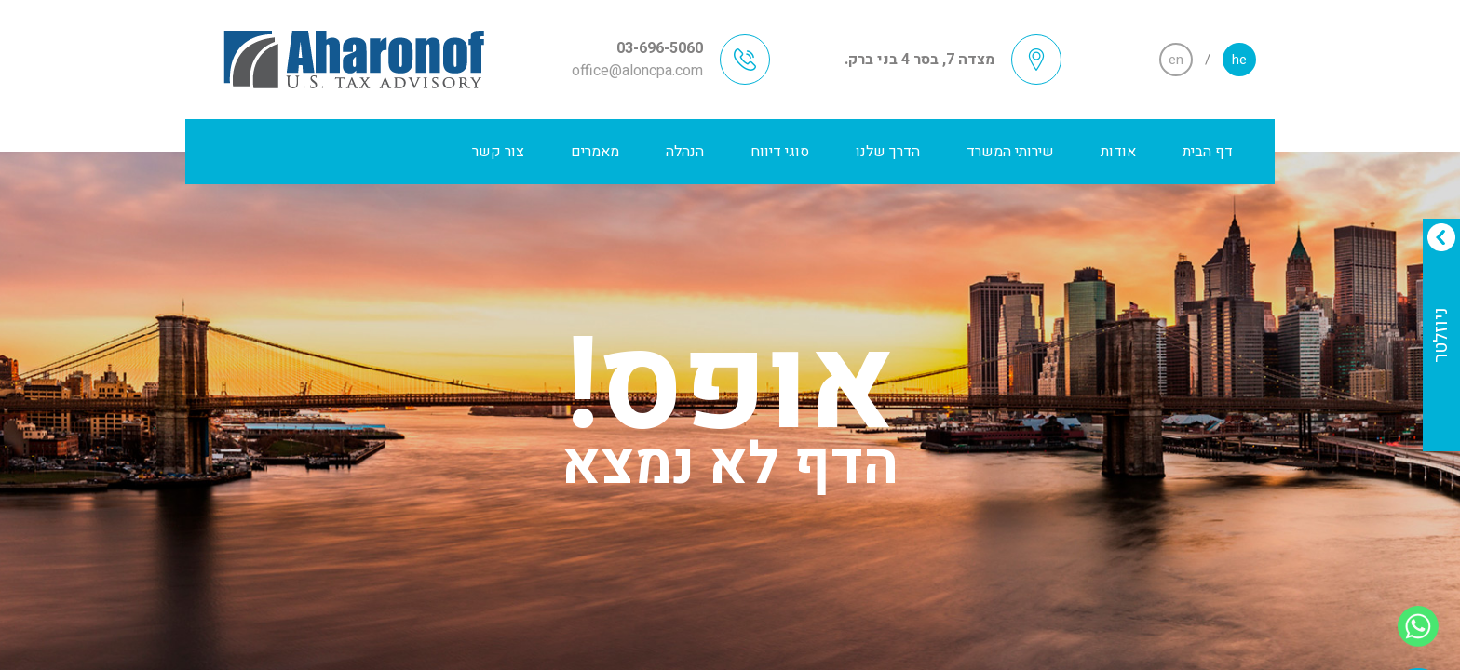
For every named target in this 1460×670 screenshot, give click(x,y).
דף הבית (1208, 152)
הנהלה (685, 152)
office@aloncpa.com (637, 71)
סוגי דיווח (779, 152)
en (1176, 59)
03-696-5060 (659, 48)
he (1239, 59)
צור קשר (498, 152)
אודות (1118, 152)
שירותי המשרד (1010, 152)
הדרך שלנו (888, 152)
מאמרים (595, 152)
